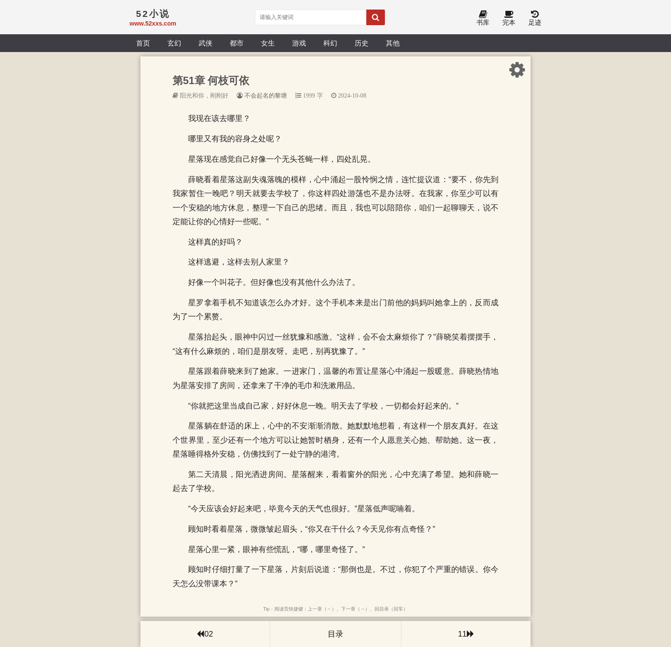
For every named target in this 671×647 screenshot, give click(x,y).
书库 (482, 18)
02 (205, 634)
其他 (393, 43)
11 (466, 634)
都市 (237, 43)
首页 (143, 43)
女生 (268, 43)
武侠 (205, 43)
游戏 (299, 43)
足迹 (534, 18)
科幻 (330, 43)
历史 (361, 43)
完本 (508, 18)
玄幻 (174, 43)
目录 (335, 634)
